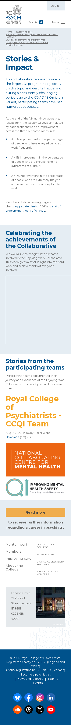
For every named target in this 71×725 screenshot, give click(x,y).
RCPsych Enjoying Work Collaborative (27, 42)
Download (12, 437)
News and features (30, 678)
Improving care (24, 31)
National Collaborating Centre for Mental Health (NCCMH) (32, 35)
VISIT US (58, 624)
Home (9, 31)
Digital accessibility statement (51, 563)
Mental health (18, 544)
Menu (58, 22)
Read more (35, 512)
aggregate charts (26, 206)
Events (38, 683)
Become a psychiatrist (35, 674)
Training (53, 678)
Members (13, 551)
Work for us (45, 554)
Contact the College (45, 546)
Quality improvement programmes (25, 39)
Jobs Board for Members (48, 573)
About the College (14, 567)
